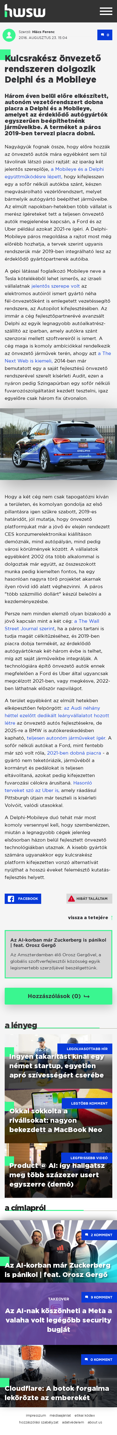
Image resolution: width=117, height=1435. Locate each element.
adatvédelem (73, 1422)
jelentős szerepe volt (56, 286)
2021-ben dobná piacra (74, 753)
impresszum (36, 1415)
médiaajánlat (60, 1415)
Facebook (23, 899)
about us (95, 1422)
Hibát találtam (88, 898)
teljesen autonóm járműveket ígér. (66, 738)
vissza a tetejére (88, 918)
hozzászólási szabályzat (38, 1422)
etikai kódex (85, 1415)
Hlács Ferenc (43, 32)
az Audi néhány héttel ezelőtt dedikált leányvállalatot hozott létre (57, 715)
